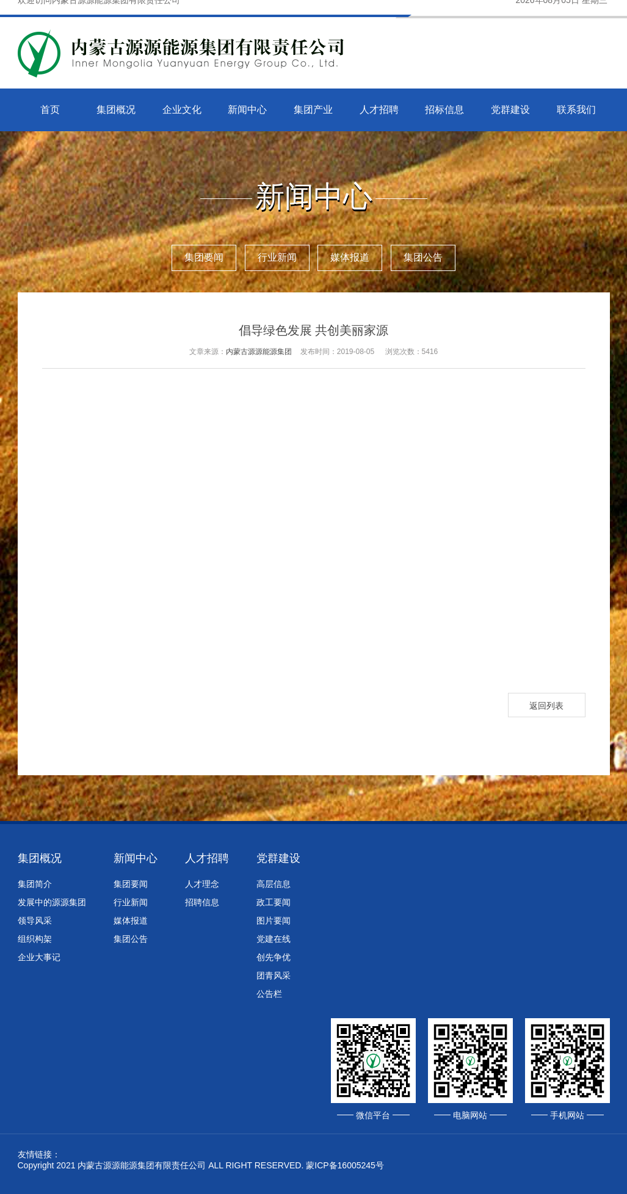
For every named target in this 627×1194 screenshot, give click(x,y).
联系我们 (576, 109)
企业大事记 (39, 957)
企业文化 (181, 109)
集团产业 (313, 109)
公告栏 (269, 994)
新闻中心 (247, 109)
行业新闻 (277, 257)
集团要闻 (203, 257)
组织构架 (35, 939)
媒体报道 (349, 257)
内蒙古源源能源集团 (259, 351)
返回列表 (546, 706)
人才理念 (202, 884)
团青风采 (273, 975)
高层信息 (273, 884)
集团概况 (116, 109)
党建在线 (273, 939)
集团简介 (35, 884)
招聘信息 (202, 902)
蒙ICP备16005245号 (345, 1165)
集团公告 (423, 257)
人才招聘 (379, 109)
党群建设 (510, 109)
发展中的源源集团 (52, 902)
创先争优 (273, 957)
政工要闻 (273, 902)
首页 (50, 109)
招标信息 (444, 109)
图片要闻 (273, 920)
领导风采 (35, 920)
